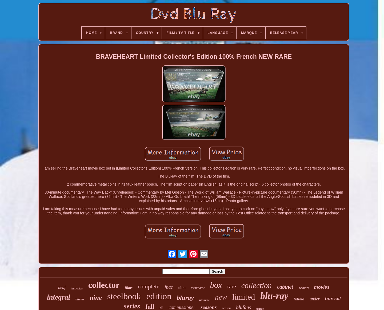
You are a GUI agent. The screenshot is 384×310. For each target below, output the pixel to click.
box (216, 285)
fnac (169, 287)
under (314, 299)
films (129, 288)
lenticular (77, 288)
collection (256, 285)
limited (243, 296)
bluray (185, 297)
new (221, 297)
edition (158, 296)
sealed (303, 288)
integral (58, 297)
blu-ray (274, 296)
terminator (198, 288)
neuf (62, 287)
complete (148, 286)
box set (333, 298)
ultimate (204, 299)
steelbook (124, 296)
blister (79, 299)
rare (231, 286)
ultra (182, 287)
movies (322, 287)
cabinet (285, 287)
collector (103, 285)
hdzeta (299, 299)
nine (96, 297)
